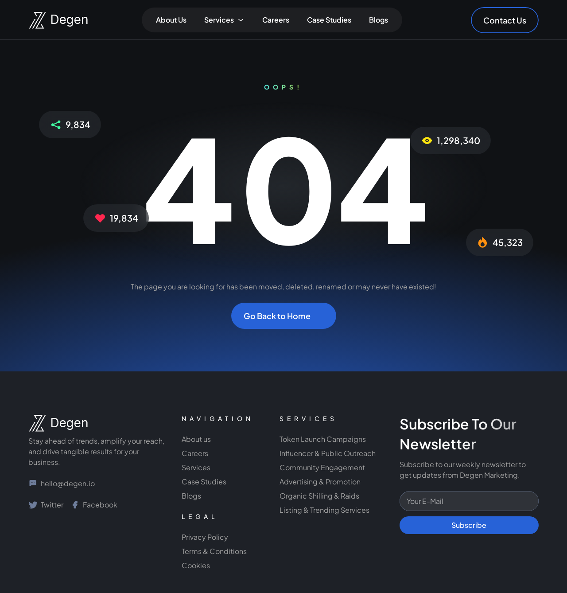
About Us (171, 19)
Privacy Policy (205, 537)
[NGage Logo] (50, 423)
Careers (275, 19)
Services (196, 467)
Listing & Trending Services (324, 510)
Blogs (378, 19)
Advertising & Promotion (320, 481)
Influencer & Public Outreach (328, 453)
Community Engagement (323, 467)
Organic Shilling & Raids (319, 495)
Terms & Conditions (214, 551)
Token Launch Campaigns (323, 439)
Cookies (196, 565)
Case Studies (329, 19)
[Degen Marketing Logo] (50, 20)
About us (196, 439)
